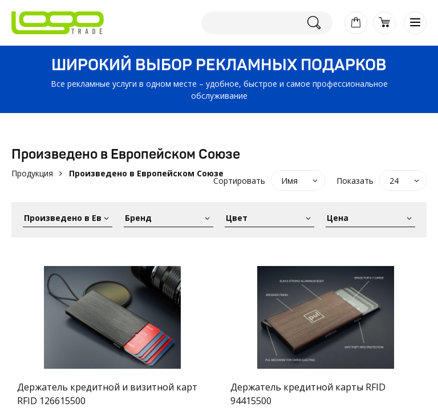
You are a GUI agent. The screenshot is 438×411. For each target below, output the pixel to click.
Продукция (32, 173)
